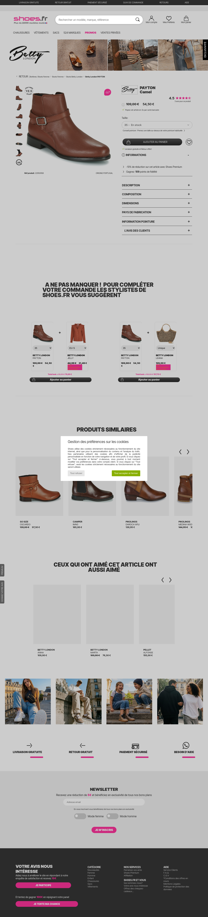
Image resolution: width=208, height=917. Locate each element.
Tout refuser (76, 473)
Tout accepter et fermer (126, 473)
